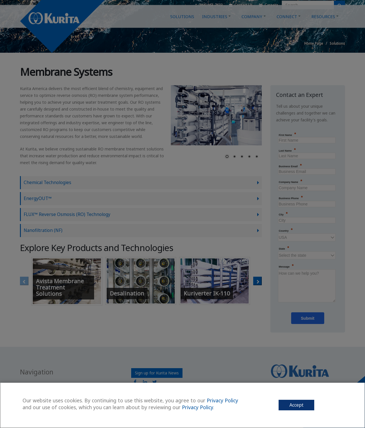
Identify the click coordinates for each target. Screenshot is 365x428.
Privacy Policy (222, 400)
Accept (296, 405)
